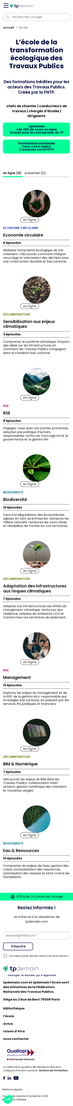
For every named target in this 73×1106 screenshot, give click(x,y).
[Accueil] (21, 6)
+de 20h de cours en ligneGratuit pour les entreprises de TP (36, 129)
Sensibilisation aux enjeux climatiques (29, 324)
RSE (6, 413)
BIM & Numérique (20, 764)
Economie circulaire (23, 235)
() (12, 173)
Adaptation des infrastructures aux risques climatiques (34, 588)
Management (17, 677)
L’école (8, 1016)
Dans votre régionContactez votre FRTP (36, 146)
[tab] (4, 1077)
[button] (8, 1099)
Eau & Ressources (21, 850)
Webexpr (21, 1099)
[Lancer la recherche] (7, 17)
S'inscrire (18, 946)
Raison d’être (14, 1031)
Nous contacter (16, 1039)
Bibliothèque (14, 1008)
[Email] (36, 935)
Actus (8, 1023)
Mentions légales (12, 1089)
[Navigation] (5, 5)
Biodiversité (15, 499)
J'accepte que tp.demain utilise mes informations (38, 956)
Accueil (8, 27)
